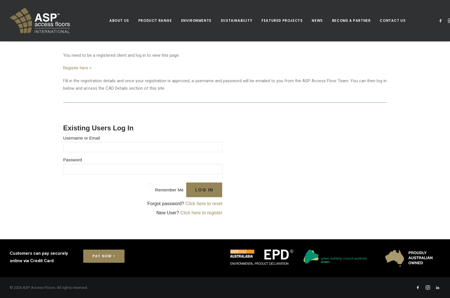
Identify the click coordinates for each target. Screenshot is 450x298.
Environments (196, 20)
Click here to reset (203, 203)
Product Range (155, 20)
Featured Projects (281, 20)
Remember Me (169, 189)
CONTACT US (393, 20)
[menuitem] (119, 20)
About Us (119, 20)
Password (72, 159)
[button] (441, 20)
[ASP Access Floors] (56, 21)
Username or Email (81, 138)
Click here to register (201, 212)
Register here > (77, 67)
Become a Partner (351, 20)
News (317, 20)
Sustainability (236, 20)
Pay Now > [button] (103, 256)
